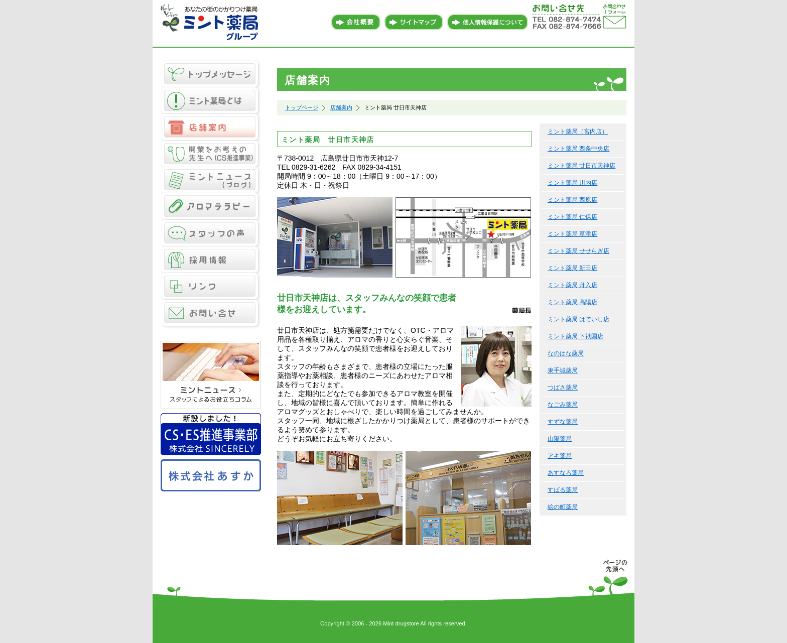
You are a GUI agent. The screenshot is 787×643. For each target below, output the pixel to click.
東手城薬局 (563, 370)
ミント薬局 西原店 (572, 199)
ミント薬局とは (211, 100)
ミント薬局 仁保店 (572, 216)
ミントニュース (211, 180)
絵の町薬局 (563, 506)
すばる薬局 (563, 489)
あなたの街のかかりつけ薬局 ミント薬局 (211, 23)
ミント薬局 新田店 (572, 268)
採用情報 (211, 260)
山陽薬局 (560, 438)
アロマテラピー (211, 207)
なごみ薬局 (563, 404)
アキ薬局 (560, 455)
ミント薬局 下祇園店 (575, 336)
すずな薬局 (563, 421)
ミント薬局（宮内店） (578, 131)
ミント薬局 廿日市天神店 (581, 165)
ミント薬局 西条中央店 (578, 148)
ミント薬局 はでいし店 (578, 319)
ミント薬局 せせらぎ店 (578, 250)
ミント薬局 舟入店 (572, 285)
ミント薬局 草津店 (572, 233)
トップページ (301, 107)
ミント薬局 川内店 (572, 182)
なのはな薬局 (566, 353)
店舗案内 (211, 127)
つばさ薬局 (563, 387)
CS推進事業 (211, 154)
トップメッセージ (211, 73)
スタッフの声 (211, 233)
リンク (211, 287)
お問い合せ (211, 314)
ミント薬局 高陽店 (572, 302)
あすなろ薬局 (566, 472)
